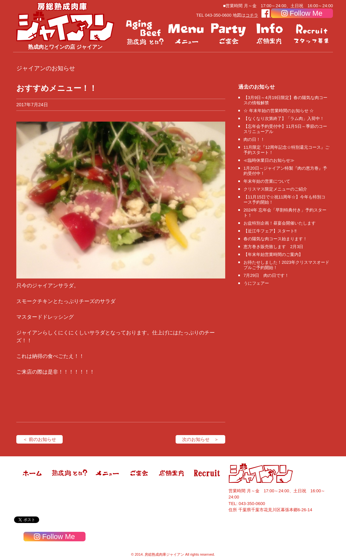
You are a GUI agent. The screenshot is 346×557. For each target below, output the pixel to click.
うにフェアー (256, 283)
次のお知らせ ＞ (200, 439)
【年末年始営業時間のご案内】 (273, 254)
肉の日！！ (254, 139)
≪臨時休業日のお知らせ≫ (269, 160)
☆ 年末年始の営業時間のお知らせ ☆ (279, 110)
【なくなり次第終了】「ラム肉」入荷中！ (284, 118)
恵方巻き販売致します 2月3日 (273, 246)
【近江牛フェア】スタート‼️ (270, 230)
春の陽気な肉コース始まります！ (275, 238)
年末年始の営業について (267, 181)
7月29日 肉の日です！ (266, 275)
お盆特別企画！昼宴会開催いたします (280, 223)
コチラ (251, 15)
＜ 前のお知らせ (39, 439)
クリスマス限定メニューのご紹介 (275, 189)
